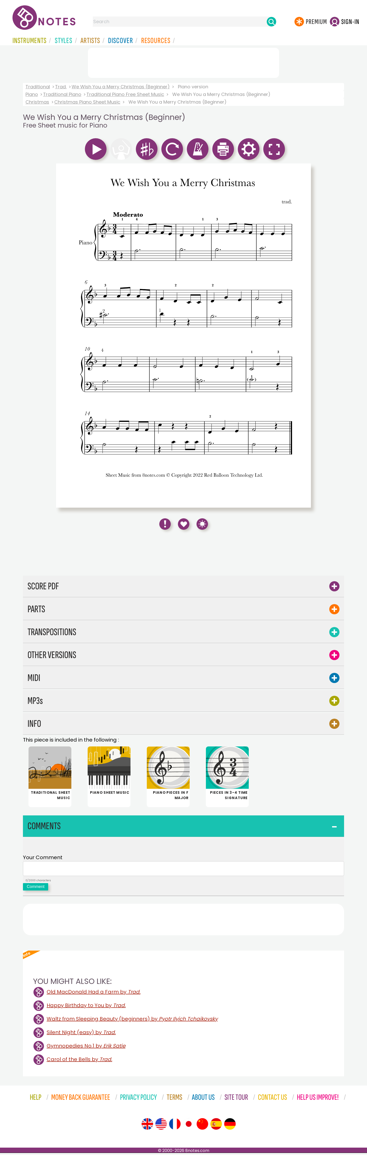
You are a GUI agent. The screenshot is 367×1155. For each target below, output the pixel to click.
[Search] (271, 21)
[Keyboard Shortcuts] (202, 524)
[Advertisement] (183, 61)
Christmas (37, 102)
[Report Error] (165, 524)
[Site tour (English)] (147, 1126)
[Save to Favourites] (183, 524)
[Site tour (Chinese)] (202, 1126)
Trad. (61, 87)
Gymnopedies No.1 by (86, 1047)
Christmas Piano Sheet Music (87, 102)
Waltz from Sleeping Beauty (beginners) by (132, 1020)
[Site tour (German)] (230, 1126)
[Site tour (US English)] (161, 1126)
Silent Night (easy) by (81, 1034)
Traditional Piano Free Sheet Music (125, 94)
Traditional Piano (62, 94)
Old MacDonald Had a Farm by (93, 993)
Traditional (37, 87)
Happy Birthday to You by (86, 1007)
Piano (31, 94)
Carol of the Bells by (79, 1061)
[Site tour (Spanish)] (216, 1126)
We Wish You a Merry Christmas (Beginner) (121, 87)
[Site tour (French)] (174, 1126)
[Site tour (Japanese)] (188, 1126)
